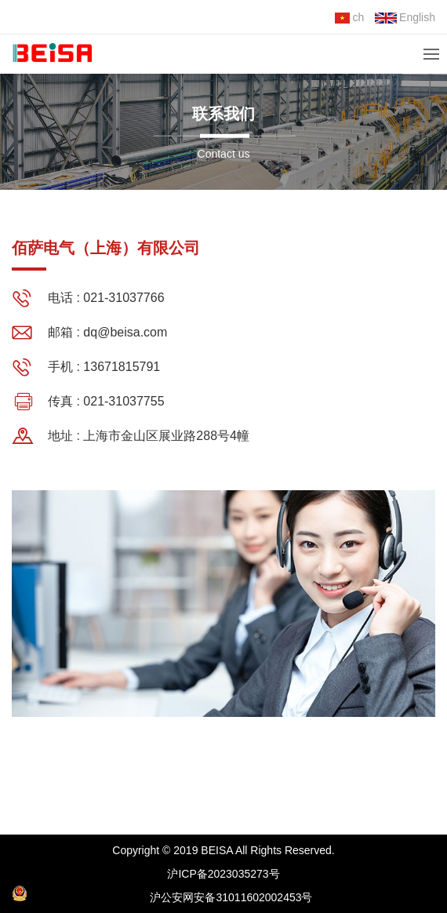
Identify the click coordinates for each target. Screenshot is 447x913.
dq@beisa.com (125, 332)
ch (349, 17)
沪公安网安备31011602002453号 (162, 895)
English (405, 17)
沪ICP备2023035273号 (223, 874)
